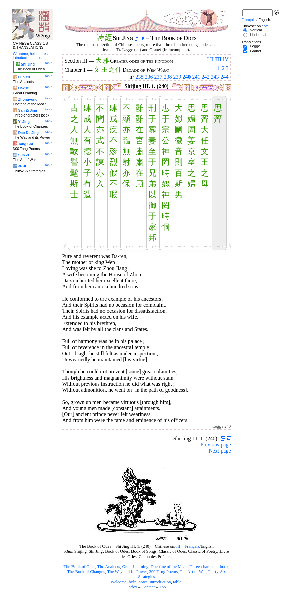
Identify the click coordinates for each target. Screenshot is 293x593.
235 (140, 77)
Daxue (23, 88)
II (212, 59)
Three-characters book (209, 566)
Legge (255, 46)
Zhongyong (27, 99)
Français (192, 546)
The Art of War (193, 571)
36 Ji (22, 166)
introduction (160, 581)
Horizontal (258, 35)
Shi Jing (27, 64)
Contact (148, 587)
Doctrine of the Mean (169, 566)
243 (215, 77)
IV (226, 59)
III (218, 59)
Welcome (119, 581)
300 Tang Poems (163, 571)
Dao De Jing (28, 133)
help (132, 581)
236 (149, 77)
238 (168, 77)
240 (187, 77)
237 (158, 77)
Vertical (256, 30)
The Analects (108, 566)
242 (206, 77)
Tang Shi (25, 144)
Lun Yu (24, 77)
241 (196, 77)
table (177, 581)
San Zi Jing (27, 110)
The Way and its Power (127, 571)
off (177, 546)
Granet (255, 51)
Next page (220, 451)
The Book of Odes (79, 566)
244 (225, 77)
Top (162, 587)
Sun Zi (23, 155)
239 (177, 77)
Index (132, 587)
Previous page (215, 444)
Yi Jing (24, 122)
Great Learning (135, 566)
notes (143, 581)
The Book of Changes (86, 571)
